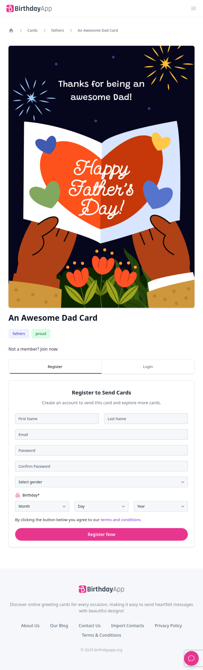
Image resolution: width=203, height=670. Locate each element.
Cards (32, 30)
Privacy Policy (168, 625)
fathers (57, 30)
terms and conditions (120, 519)
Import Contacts (127, 625)
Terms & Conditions (101, 635)
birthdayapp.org (108, 649)
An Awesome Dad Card (98, 30)
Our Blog (59, 625)
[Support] (191, 658)
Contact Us (90, 625)
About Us (30, 625)
